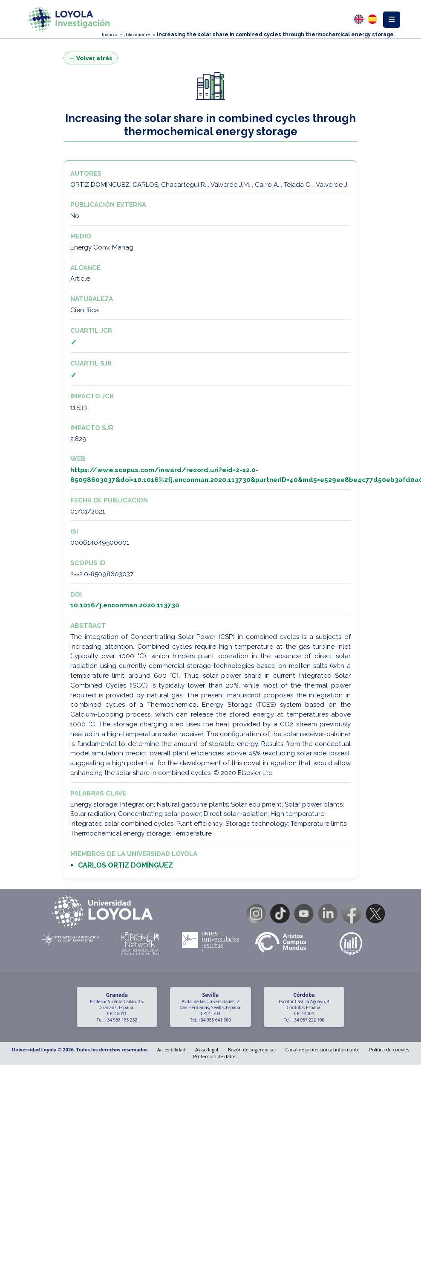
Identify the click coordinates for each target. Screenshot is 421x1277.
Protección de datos (214, 1056)
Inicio (108, 35)
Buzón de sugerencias (252, 1049)
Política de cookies (389, 1049)
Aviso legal (206, 1049)
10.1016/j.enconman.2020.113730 (124, 605)
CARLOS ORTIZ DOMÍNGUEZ (125, 865)
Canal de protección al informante (322, 1049)
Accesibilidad (171, 1049)
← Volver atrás (90, 58)
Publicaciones (135, 35)
